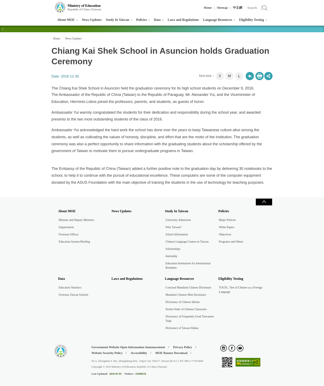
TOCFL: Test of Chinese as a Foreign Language (240, 289)
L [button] (239, 76)
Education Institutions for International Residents (188, 265)
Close (264, 202)
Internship (171, 256)
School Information (177, 234)
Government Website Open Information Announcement (128, 347)
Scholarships (173, 248)
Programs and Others (231, 241)
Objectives (225, 234)
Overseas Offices (69, 234)
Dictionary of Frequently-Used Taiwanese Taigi (190, 318)
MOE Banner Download (171, 353)
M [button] (229, 76)
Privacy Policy (182, 347)
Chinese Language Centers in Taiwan (187, 241)
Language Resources (217, 19)
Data (157, 19)
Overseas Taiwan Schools (73, 294)
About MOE (66, 19)
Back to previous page (250, 76)
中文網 (237, 7)
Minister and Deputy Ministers (76, 220)
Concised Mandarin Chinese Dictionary (188, 287)
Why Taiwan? (174, 227)
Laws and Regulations (183, 19)
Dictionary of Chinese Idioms (183, 302)
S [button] (220, 76)
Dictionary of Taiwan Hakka (182, 328)
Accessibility (139, 353)
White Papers (226, 227)
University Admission (178, 220)
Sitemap (222, 7)
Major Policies (227, 220)
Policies (141, 19)
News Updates (91, 19)
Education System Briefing (74, 241)
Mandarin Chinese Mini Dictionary (186, 294)
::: (50, 5)
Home (208, 7)
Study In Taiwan (117, 19)
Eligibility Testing (251, 19)
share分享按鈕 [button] (268, 76)
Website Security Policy (107, 353)
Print (259, 76)
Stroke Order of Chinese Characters (186, 309)
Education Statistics (70, 287)
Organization (66, 227)
